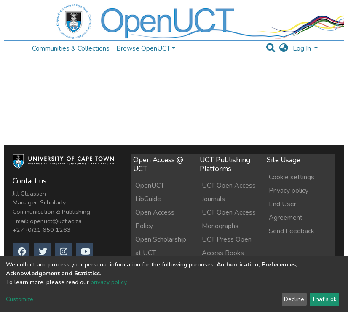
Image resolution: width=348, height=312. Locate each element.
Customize (19, 299)
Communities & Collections (71, 48)
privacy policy (108, 282)
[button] (283, 48)
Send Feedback (291, 231)
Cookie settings (291, 177)
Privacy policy (288, 190)
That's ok (324, 299)
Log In (303, 48)
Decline (294, 299)
